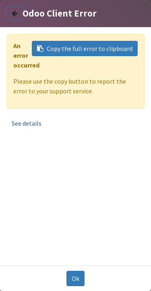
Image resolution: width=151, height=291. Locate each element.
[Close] (14, 13)
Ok (75, 278)
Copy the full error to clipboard (84, 48)
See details (26, 123)
